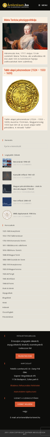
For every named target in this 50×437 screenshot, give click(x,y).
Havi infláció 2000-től (22, 200)
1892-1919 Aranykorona (12, 264)
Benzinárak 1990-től (21, 162)
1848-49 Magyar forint (11, 255)
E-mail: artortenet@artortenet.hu (25, 417)
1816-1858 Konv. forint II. (12, 250)
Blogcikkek (7, 298)
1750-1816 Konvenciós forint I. (14, 241)
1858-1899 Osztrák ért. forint (14, 259)
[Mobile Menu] (43, 5)
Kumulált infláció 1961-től (24, 175)
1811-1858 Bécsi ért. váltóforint (15, 245)
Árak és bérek (8, 288)
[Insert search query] (25, 146)
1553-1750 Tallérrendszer (13, 236)
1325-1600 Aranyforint (11, 231)
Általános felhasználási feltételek (25, 385)
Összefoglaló (8, 312)
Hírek (5, 302)
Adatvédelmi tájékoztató (25, 391)
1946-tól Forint (8, 283)
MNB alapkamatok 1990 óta (24, 213)
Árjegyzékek (7, 293)
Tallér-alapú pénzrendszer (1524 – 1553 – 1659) (24, 72)
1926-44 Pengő (8, 274)
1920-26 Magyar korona (12, 269)
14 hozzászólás (28, 192)
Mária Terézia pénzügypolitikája (20, 20)
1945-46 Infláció (9, 279)
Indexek (6, 307)
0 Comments (26, 165)
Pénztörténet (8, 317)
